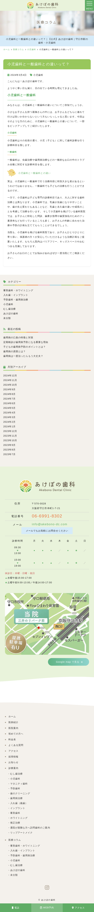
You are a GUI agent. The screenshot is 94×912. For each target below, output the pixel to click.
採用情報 (13, 757)
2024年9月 (9, 389)
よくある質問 (15, 745)
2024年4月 (9, 412)
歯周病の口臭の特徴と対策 (18, 337)
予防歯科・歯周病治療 (15, 299)
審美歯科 (15, 813)
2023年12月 (10, 431)
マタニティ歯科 (19, 783)
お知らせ (13, 762)
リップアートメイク (21, 832)
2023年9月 (9, 445)
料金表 (12, 739)
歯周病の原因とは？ (14, 351)
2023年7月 (9, 454)
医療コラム (14, 840)
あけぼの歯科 (10, 313)
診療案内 (13, 768)
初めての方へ (15, 734)
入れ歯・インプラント (15, 295)
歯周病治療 (16, 798)
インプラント (17, 808)
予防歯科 (15, 788)
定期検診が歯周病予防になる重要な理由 (25, 342)
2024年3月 (9, 417)
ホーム (12, 716)
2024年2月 (9, 422)
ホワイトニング (19, 818)
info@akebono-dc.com (49, 524)
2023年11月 (10, 435)
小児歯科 (38, 75)
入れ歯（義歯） (19, 803)
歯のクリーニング (20, 793)
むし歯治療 (9, 309)
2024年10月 (10, 384)
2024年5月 (9, 408)
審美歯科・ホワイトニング (18, 290)
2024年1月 (9, 426)
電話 (15, 907)
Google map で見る (67, 662)
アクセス (78, 907)
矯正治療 (15, 823)
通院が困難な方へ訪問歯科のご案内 (30, 827)
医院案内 (13, 728)
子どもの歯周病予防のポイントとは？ (24, 346)
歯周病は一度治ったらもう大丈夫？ (23, 356)
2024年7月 (9, 398)
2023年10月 (10, 440)
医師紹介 (13, 722)
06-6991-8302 (47, 516)
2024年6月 (9, 403)
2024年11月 (10, 380)
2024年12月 (10, 375)
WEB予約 (47, 907)
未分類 (7, 318)
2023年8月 (9, 449)
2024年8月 (9, 394)
